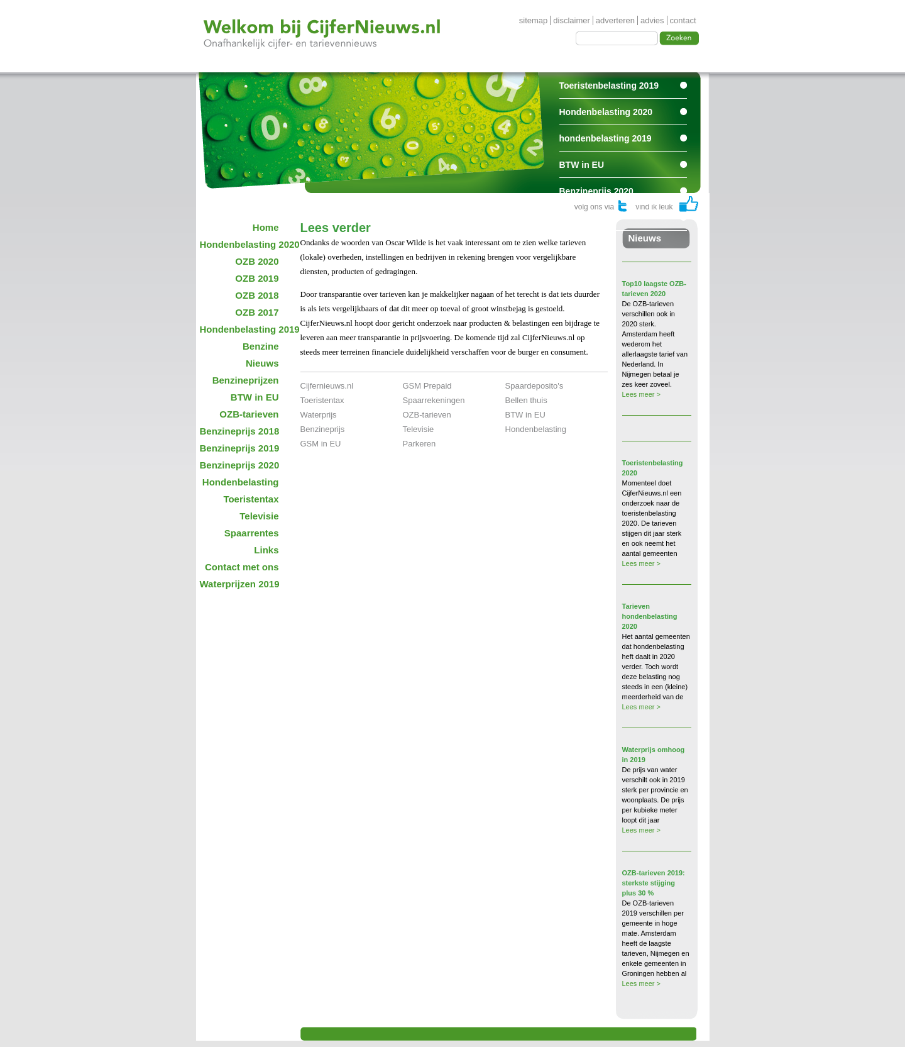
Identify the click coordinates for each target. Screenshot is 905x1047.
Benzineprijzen (245, 380)
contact (683, 20)
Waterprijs (318, 414)
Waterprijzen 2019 (240, 584)
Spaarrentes (584, 218)
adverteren (615, 20)
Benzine (261, 346)
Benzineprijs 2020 (596, 191)
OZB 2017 (256, 312)
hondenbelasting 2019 (605, 138)
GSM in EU (320, 443)
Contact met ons (242, 567)
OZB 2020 (256, 261)
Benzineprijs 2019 (240, 448)
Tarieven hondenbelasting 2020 (649, 616)
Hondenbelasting (240, 482)
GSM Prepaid (427, 386)
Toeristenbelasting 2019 (609, 85)
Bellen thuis (526, 400)
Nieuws (262, 363)
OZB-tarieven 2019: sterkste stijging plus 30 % (653, 883)
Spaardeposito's (534, 386)
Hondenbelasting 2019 (243, 329)
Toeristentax (250, 499)
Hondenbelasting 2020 (606, 112)
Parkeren (419, 443)
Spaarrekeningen (434, 400)
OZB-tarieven (248, 414)
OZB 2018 (256, 295)
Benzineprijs (322, 429)
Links (266, 550)
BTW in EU (582, 165)
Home (266, 227)
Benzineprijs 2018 (240, 431)
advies (652, 20)
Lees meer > (641, 394)
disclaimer (571, 20)
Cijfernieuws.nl (327, 386)
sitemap (533, 20)
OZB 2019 (256, 278)
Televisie (258, 516)
